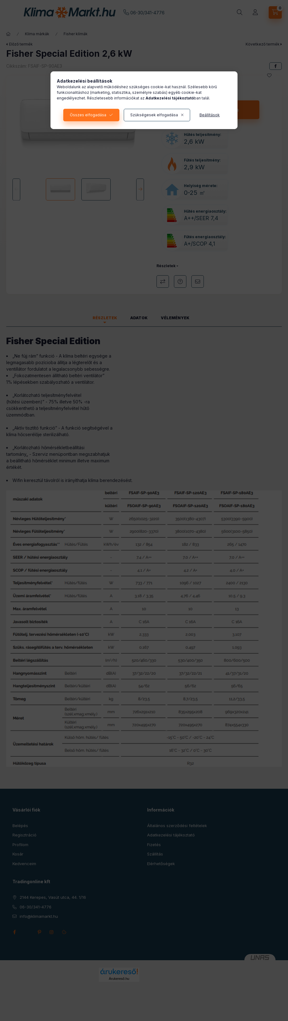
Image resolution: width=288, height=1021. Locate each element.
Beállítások (209, 115)
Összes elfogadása (88, 115)
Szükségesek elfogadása (154, 115)
